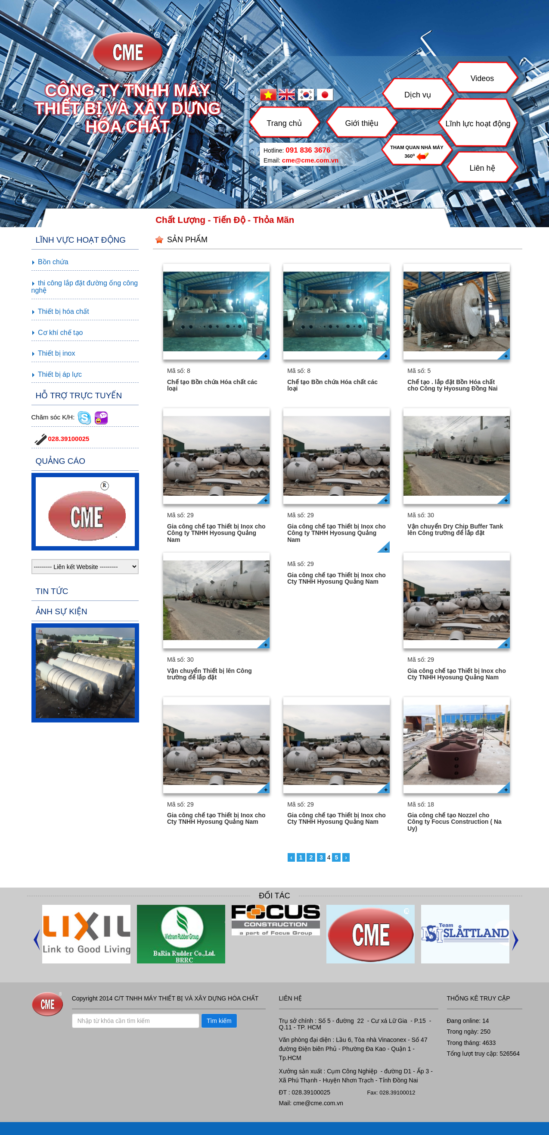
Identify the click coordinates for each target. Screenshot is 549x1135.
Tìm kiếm (219, 1020)
